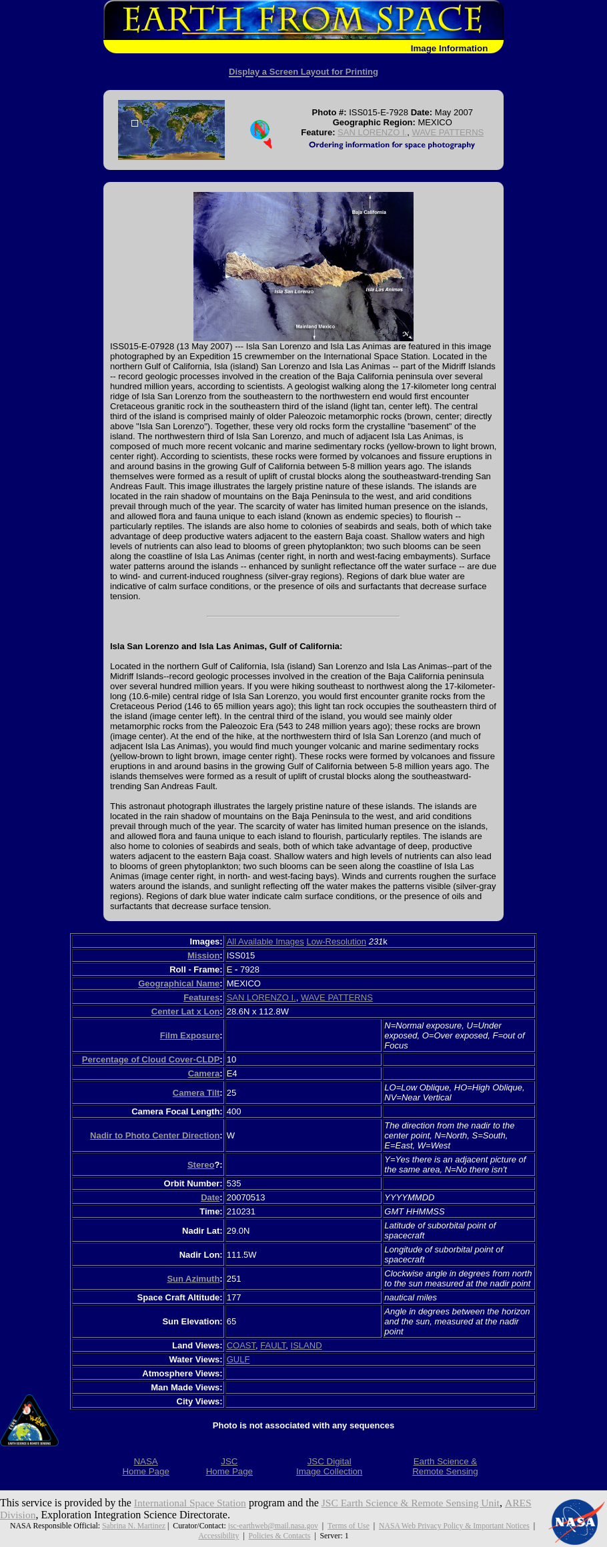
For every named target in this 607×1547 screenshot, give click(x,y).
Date (210, 1197)
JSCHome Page (229, 1466)
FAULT (272, 1345)
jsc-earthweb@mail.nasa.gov (272, 1525)
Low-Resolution (336, 941)
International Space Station (191, 1502)
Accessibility (218, 1535)
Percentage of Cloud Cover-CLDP (151, 1059)
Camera (204, 1073)
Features (201, 997)
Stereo (200, 1165)
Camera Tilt (196, 1093)
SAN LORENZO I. (372, 132)
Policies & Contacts (279, 1535)
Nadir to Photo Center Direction (154, 1135)
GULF (238, 1359)
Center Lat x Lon (185, 1011)
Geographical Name (178, 983)
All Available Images (265, 941)
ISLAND (306, 1345)
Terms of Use (349, 1525)
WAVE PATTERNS (448, 132)
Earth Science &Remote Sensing (445, 1466)
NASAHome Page (145, 1466)
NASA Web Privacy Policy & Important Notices (455, 1525)
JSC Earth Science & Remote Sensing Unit (417, 1502)
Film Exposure (190, 1035)
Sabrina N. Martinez (132, 1525)
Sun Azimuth (193, 1279)
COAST (241, 1345)
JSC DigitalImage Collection (329, 1466)
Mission (203, 955)
